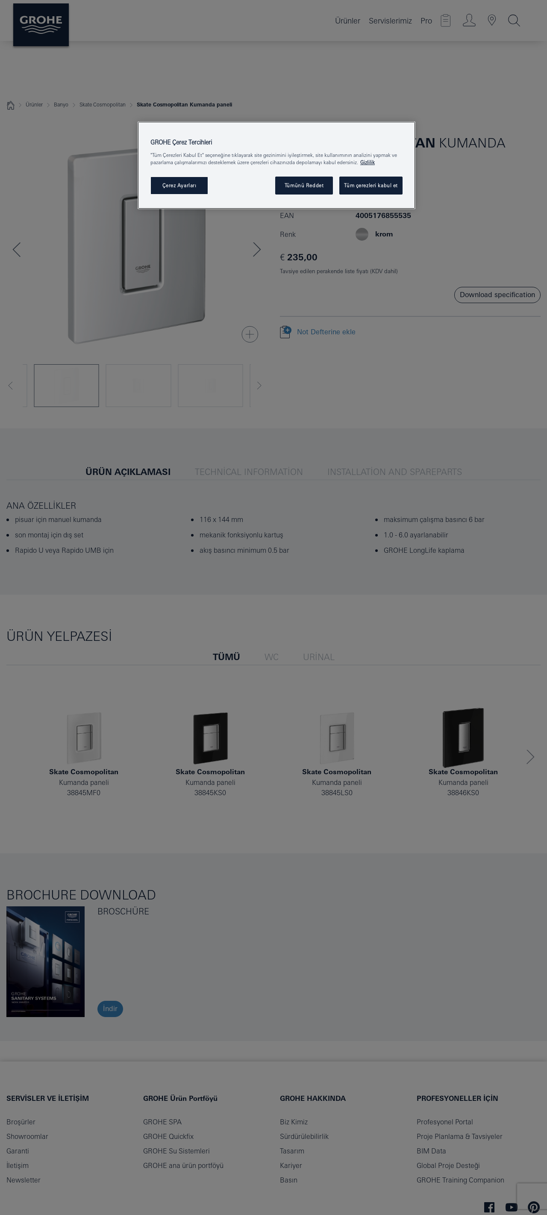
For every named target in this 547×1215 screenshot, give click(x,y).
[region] (276, 165)
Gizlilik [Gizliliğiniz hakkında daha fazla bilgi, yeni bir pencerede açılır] (367, 162)
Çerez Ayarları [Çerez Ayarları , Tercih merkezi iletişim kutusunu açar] (179, 185)
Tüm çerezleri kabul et (371, 185)
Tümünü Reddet (304, 185)
